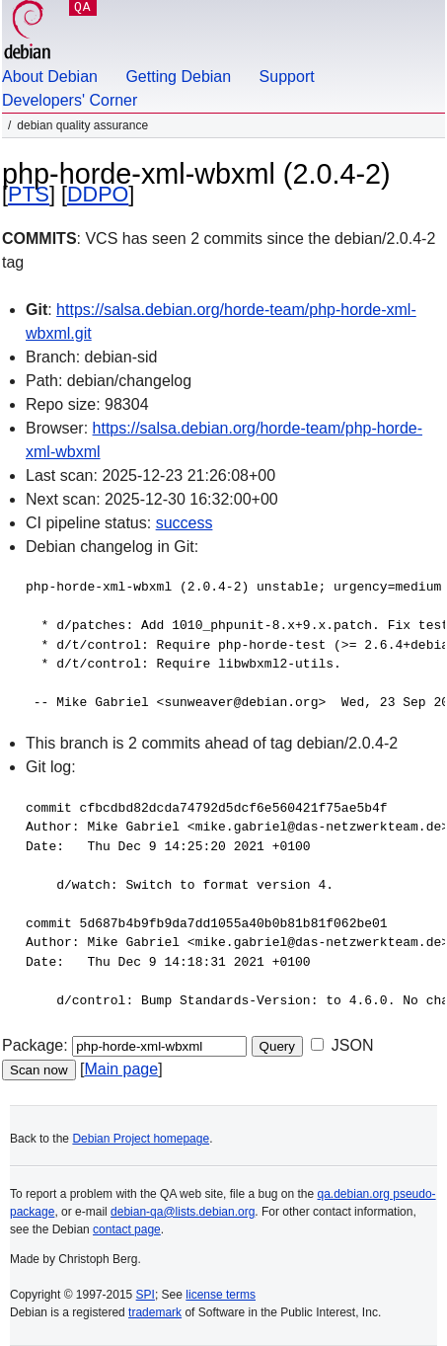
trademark (155, 1312)
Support (287, 76)
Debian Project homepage (140, 1139)
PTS (28, 194)
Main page (121, 1069)
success (184, 523)
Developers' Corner (69, 100)
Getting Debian (178, 76)
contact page (127, 1229)
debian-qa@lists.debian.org (183, 1212)
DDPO (97, 194)
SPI (145, 1295)
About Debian (50, 76)
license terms (221, 1295)
